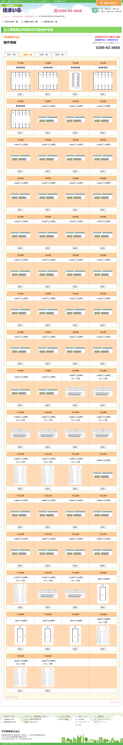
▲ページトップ (12, 697)
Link (79, 725)
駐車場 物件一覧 (31, 16)
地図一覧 (59, 54)
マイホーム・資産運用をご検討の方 (36, 716)
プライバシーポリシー (105, 719)
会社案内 (81, 719)
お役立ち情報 (63, 719)
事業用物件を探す (10, 722)
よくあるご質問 (64, 716)
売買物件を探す (9, 719)
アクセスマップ (83, 722)
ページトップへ (115, 702)
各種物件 (11, 54)
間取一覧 (27, 54)
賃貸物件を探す (18, 16)
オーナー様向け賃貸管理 (32, 719)
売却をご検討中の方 (31, 722)
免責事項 (100, 716)
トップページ (6, 16)
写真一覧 (43, 54)
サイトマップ (102, 722)
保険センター (82, 716)
